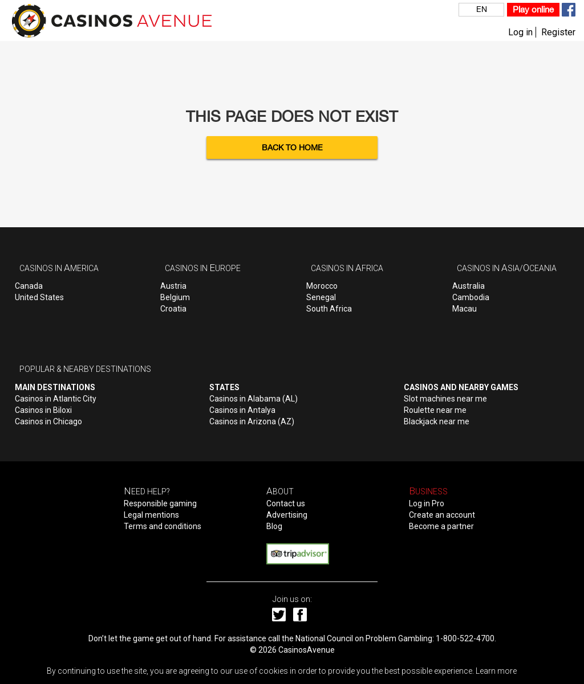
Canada (29, 285)
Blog (274, 526)
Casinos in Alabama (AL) (253, 398)
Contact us (285, 503)
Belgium (175, 297)
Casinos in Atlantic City (55, 398)
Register (558, 32)
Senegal (321, 297)
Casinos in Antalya (242, 410)
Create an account (442, 514)
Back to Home (292, 147)
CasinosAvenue (306, 649)
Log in (520, 32)
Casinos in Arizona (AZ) (251, 421)
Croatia (173, 308)
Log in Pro (426, 503)
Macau (464, 308)
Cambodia (470, 297)
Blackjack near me (436, 421)
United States (39, 297)
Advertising (286, 514)
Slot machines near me (445, 398)
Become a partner (441, 526)
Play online (533, 9)
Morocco (322, 285)
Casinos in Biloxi (43, 410)
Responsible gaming (160, 503)
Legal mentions (151, 514)
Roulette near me (435, 410)
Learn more (496, 670)
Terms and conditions (162, 526)
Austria (173, 285)
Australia (468, 285)
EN (481, 9)
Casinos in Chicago (48, 421)
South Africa (329, 308)
